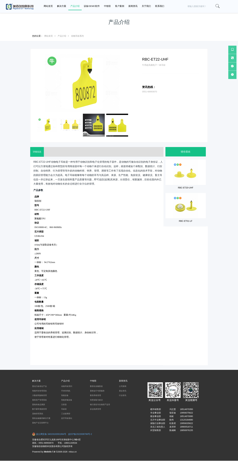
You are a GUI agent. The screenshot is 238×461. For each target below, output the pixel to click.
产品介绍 (62, 36)
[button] (228, 6)
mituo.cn (73, 451)
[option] (82, 83)
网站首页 (48, 6)
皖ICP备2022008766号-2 (80, 434)
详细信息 (37, 152)
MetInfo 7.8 (49, 451)
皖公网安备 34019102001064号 (50, 434)
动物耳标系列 (77, 36)
